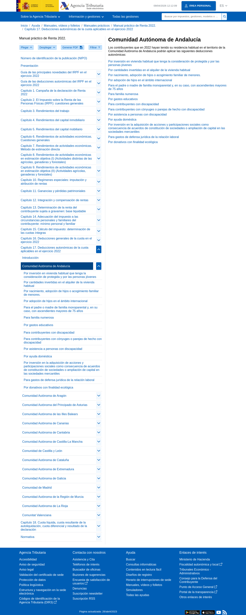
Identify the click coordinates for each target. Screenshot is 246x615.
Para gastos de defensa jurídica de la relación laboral (59, 380)
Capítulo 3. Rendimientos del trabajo (45, 110)
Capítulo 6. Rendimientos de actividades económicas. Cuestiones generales (56, 138)
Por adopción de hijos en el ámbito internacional (56, 301)
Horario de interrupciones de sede (148, 579)
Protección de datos (32, 579)
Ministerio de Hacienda (194, 559)
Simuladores (134, 590)
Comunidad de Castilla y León (42, 450)
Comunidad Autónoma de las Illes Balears (50, 414)
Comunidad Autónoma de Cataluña (45, 460)
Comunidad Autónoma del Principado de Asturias (54, 404)
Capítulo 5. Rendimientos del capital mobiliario (51, 129)
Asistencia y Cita (84, 559)
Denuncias (80, 588)
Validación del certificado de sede (41, 574)
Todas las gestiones (125, 16)
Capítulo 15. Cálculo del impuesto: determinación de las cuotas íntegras (55, 231)
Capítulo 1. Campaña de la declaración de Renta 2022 (53, 92)
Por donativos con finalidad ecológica (48, 387)
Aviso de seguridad (32, 564)
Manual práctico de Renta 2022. (135, 25)
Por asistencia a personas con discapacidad (53, 348)
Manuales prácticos (97, 25)
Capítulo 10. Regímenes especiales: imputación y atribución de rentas (54, 181)
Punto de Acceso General (198, 587)
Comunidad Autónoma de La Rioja (45, 506)
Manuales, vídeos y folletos (62, 25)
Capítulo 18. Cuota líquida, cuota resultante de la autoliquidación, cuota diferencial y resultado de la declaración (54, 526)
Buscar (130, 559)
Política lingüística (31, 584)
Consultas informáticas (141, 564)
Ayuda (35, 25)
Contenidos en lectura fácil (144, 569)
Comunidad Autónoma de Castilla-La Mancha (52, 441)
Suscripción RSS (84, 598)
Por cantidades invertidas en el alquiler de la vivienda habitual (59, 284)
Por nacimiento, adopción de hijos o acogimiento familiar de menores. (61, 293)
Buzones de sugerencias (89, 574)
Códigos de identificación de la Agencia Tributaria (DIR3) (39, 600)
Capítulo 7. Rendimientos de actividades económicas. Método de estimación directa (56, 147)
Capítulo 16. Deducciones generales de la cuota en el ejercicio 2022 (56, 240)
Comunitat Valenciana (36, 515)
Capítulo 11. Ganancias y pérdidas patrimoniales (53, 191)
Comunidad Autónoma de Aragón (44, 395)
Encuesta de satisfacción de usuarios (91, 581)
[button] (223, 6)
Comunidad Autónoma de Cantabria (46, 432)
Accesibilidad (28, 559)
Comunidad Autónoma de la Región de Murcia (53, 496)
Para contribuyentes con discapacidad (49, 332)
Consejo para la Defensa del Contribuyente (198, 580)
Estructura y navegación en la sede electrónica (42, 591)
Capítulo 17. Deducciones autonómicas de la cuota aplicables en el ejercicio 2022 (79, 29)
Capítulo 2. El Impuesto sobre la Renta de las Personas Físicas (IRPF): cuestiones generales (52, 101)
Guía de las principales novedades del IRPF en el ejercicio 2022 (54, 74)
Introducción (30, 257)
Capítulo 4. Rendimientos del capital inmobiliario (53, 120)
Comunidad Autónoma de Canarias (45, 423)
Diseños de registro (139, 574)
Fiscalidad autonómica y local (200, 564)
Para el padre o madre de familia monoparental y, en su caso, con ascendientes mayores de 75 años (61, 309)
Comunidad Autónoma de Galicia (44, 478)
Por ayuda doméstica (38, 356)
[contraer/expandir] (98, 74)
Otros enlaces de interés (195, 597)
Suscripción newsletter (88, 593)
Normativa (27, 536)
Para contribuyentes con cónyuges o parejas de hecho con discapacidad (63, 340)
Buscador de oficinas (87, 569)
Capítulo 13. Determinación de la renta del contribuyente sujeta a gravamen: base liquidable (53, 209)
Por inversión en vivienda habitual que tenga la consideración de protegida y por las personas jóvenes (60, 275)
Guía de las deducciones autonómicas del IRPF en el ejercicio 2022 (56, 83)
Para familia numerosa (39, 317)
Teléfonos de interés (86, 564)
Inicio (24, 25)
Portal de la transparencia (198, 592)
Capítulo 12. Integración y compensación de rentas (54, 200)
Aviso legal (26, 569)
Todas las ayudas (137, 595)
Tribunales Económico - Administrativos (195, 571)
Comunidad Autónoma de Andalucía (46, 266)
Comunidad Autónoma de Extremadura (48, 469)
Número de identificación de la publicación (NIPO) (54, 58)
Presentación (29, 65)
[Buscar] (192, 16)
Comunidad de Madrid (37, 487)
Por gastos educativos (38, 325)
